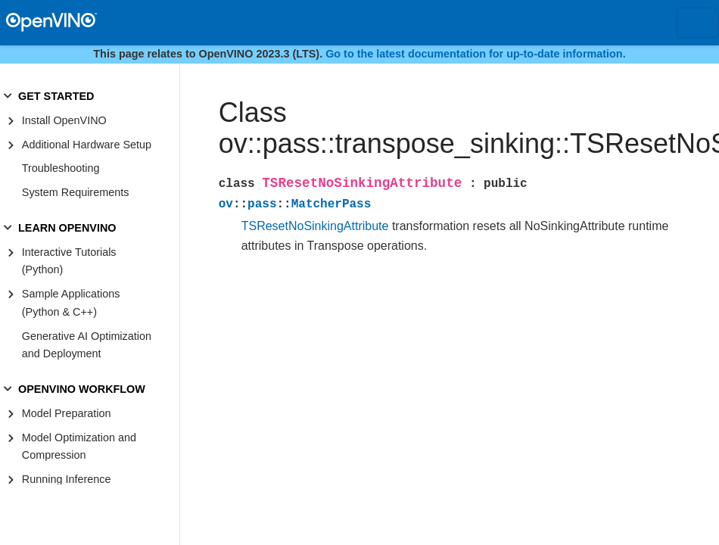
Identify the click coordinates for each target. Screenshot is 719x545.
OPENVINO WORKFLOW (81, 389)
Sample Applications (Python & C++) (71, 303)
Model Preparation (66, 413)
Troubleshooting (61, 168)
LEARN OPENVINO (67, 228)
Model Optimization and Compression (79, 446)
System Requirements (75, 192)
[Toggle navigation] (698, 23)
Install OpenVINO (64, 120)
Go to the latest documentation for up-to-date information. (475, 54)
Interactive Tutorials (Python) (69, 261)
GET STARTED (56, 96)
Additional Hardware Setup (86, 145)
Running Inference (66, 479)
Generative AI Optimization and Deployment (86, 345)
